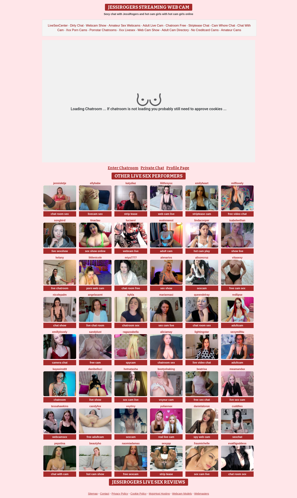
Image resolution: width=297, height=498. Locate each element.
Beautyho (95, 443)
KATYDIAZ (131, 183)
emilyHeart (201, 183)
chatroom (60, 399)
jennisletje (59, 183)
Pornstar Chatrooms (102, 30)
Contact (104, 493)
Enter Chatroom (123, 168)
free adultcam (95, 436)
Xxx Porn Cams (76, 30)
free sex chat (202, 399)
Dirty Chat (77, 25)
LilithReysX (166, 183)
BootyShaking (166, 369)
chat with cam (60, 474)
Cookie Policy (139, 493)
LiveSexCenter (58, 25)
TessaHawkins (59, 406)
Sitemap (93, 493)
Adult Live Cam (153, 25)
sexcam (202, 288)
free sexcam (130, 474)
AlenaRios (166, 257)
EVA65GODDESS (237, 443)
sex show (166, 288)
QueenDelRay (201, 294)
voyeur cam (166, 399)
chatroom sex (130, 325)
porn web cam (95, 288)
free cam (95, 362)
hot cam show (95, 474)
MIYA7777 (131, 257)
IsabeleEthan (237, 220)
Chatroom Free (176, 25)
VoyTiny (130, 406)
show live (237, 251)
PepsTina (59, 443)
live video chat (202, 362)
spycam (131, 362)
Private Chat (152, 168)
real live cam (166, 436)
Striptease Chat (198, 25)
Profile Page (177, 168)
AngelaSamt (95, 294)
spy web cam (202, 436)
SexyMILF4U (237, 331)
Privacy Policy (120, 493)
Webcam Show (96, 25)
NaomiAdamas (131, 443)
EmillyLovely (59, 331)
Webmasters (201, 493)
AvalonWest (166, 220)
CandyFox (95, 406)
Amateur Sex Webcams (124, 25)
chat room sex (60, 213)
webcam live (131, 251)
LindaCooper (201, 220)
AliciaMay (166, 331)
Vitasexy (237, 257)
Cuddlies (237, 406)
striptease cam (201, 213)
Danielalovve (202, 406)
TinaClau (95, 220)
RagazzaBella (131, 331)
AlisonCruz (201, 257)
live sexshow (60, 251)
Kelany (59, 257)
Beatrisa (202, 369)
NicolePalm (60, 294)
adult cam (166, 251)
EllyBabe (95, 183)
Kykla (130, 294)
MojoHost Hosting (159, 493)
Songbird (59, 220)
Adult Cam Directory (175, 30)
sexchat (237, 436)
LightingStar (202, 331)
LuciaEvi (131, 220)
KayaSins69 (60, 369)
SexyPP (166, 443)
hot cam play (202, 251)
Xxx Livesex (127, 30)
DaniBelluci (95, 369)
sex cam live (166, 325)
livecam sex (95, 213)
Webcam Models (182, 493)
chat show (59, 325)
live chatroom (59, 288)
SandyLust (95, 331)
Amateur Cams (231, 30)
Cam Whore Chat (223, 25)
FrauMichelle (201, 443)
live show (95, 399)
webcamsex (59, 436)
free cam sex (237, 288)
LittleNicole (95, 257)
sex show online (95, 251)
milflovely (237, 183)
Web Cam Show (148, 30)
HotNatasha (131, 369)
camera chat (59, 362)
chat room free (131, 288)
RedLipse (237, 294)
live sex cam (237, 399)
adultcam (237, 325)
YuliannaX (166, 406)
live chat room (95, 325)
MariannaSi (166, 294)
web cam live (166, 213)
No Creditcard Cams (205, 30)
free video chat (237, 213)
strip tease (130, 213)
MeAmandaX (237, 369)
